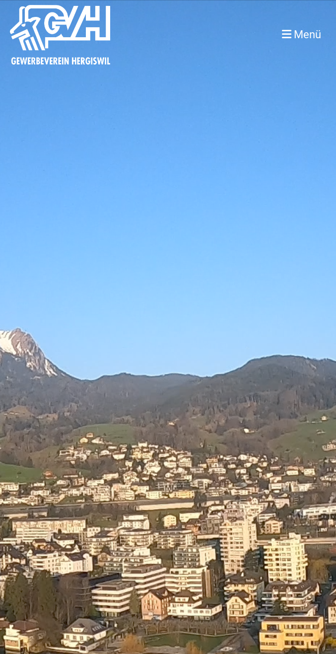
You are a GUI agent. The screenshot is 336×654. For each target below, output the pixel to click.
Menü (301, 34)
